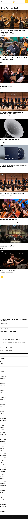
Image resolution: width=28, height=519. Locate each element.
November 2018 (3, 506)
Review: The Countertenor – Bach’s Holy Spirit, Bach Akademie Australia (14, 58)
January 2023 (2, 436)
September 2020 (3, 473)
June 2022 (2, 446)
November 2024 (3, 402)
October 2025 (2, 383)
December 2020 (3, 467)
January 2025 (2, 399)
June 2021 (2, 459)
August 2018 (2, 511)
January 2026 (2, 378)
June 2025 (2, 390)
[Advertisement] (14, 293)
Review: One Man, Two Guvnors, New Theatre (16, 342)
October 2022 (2, 441)
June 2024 (2, 409)
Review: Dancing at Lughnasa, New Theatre (8, 326)
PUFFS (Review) (9, 350)
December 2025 (3, 380)
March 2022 (2, 451)
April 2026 (2, 373)
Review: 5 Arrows (3, 323)
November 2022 (3, 439)
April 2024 (2, 413)
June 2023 (2, 427)
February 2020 (3, 481)
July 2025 (2, 388)
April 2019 (2, 497)
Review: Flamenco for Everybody (14, 339)
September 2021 (3, 457)
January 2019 (2, 502)
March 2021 (2, 464)
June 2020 (2, 478)
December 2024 (3, 401)
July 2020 (2, 476)
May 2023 (2, 429)
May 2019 (2, 495)
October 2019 (2, 487)
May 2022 (2, 448)
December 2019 (3, 485)
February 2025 (3, 397)
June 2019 (2, 494)
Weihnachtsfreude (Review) (8, 245)
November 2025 (3, 381)
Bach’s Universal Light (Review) (9, 270)
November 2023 (3, 420)
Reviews (2, 11)
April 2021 (2, 462)
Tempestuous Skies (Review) (8, 219)
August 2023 (2, 423)
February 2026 (3, 376)
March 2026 (2, 374)
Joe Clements (2, 344)
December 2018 (3, 504)
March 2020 (2, 480)
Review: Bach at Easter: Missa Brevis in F (12, 193)
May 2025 (2, 392)
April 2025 (2, 394)
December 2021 (3, 453)
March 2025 (2, 395)
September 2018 (3, 509)
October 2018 (2, 508)
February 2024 (3, 416)
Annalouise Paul (3, 339)
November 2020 (3, 469)
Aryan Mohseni (3, 33)
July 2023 (2, 425)
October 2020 (2, 471)
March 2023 (2, 432)
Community (2, 358)
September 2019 (3, 488)
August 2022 (2, 444)
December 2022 (3, 437)
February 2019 (2, 501)
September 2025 (3, 385)
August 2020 (2, 474)
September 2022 (3, 443)
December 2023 (3, 418)
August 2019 (2, 490)
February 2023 (3, 434)
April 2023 (2, 430)
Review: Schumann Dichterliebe (9, 139)
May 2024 (2, 411)
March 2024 (2, 415)
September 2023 (3, 422)
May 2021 (2, 460)
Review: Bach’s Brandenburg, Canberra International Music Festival (11, 112)
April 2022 (2, 450)
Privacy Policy (18, 516)
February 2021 (2, 465)
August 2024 (2, 408)
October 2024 (2, 404)
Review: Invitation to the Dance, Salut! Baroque (9, 331)
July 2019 (1, 492)
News (1, 361)
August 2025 (2, 387)
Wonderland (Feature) (10, 347)
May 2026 (2, 371)
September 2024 (3, 406)
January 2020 (2, 483)
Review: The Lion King (4, 328)
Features (1, 360)
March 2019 (2, 499)
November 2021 (3, 455)
